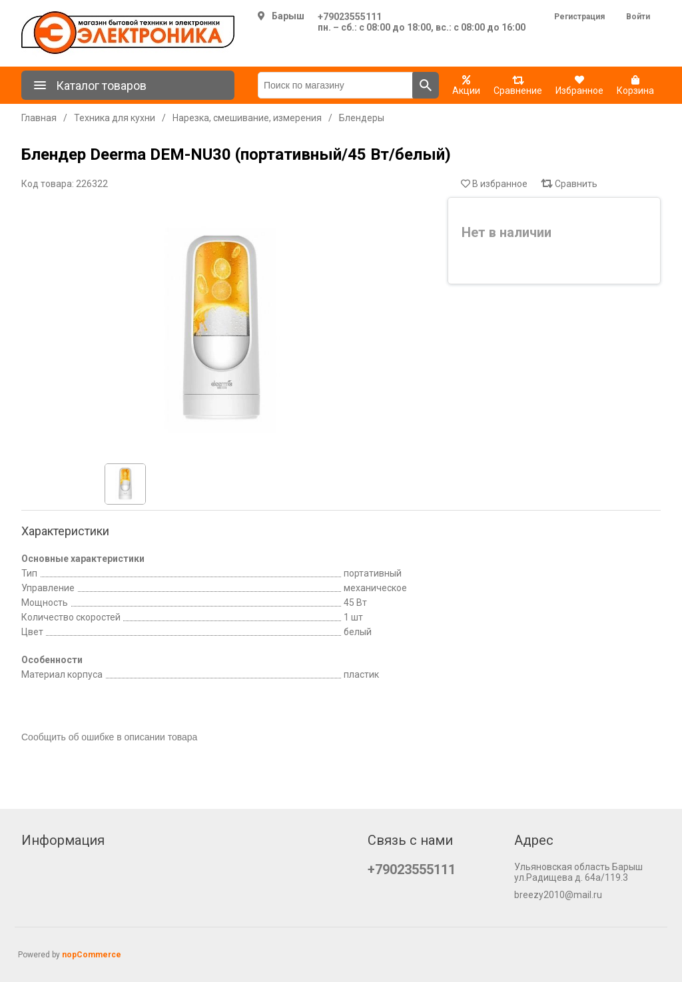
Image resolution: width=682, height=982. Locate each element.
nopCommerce (91, 954)
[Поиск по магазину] (335, 85)
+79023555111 (350, 16)
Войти (638, 16)
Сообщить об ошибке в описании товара (109, 737)
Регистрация (579, 16)
